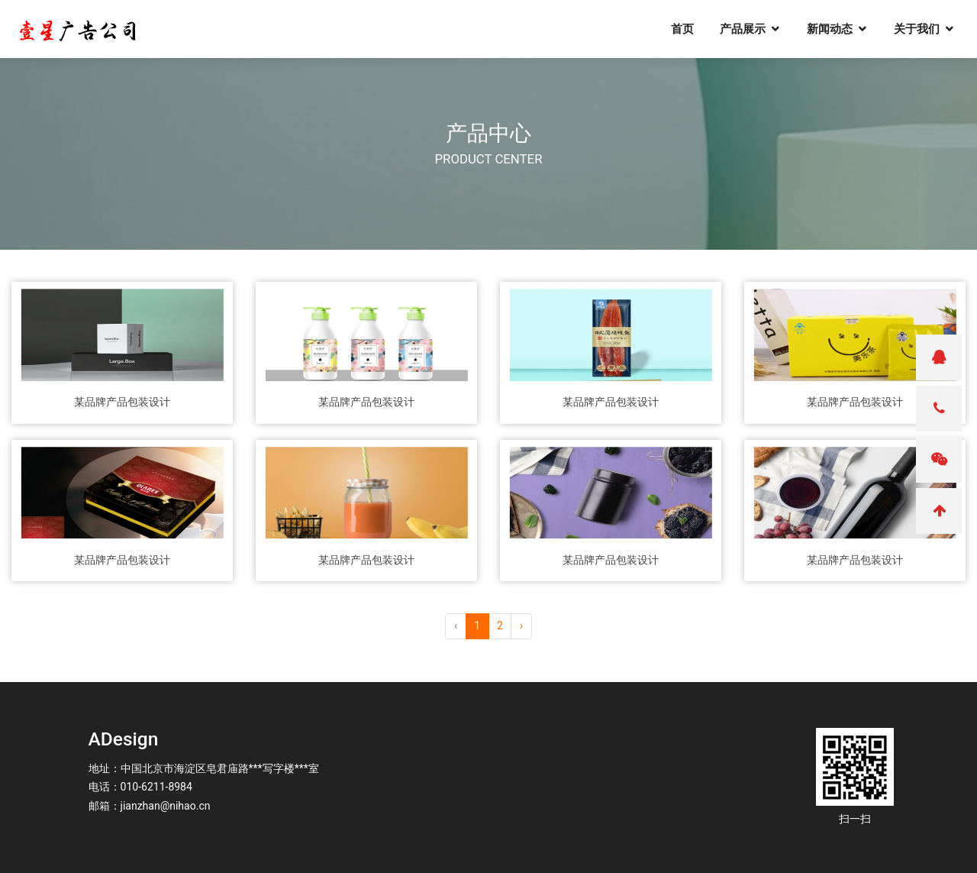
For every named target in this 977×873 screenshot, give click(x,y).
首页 (690, 31)
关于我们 (925, 31)
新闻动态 (838, 31)
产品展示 (751, 31)
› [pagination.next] (521, 625)
